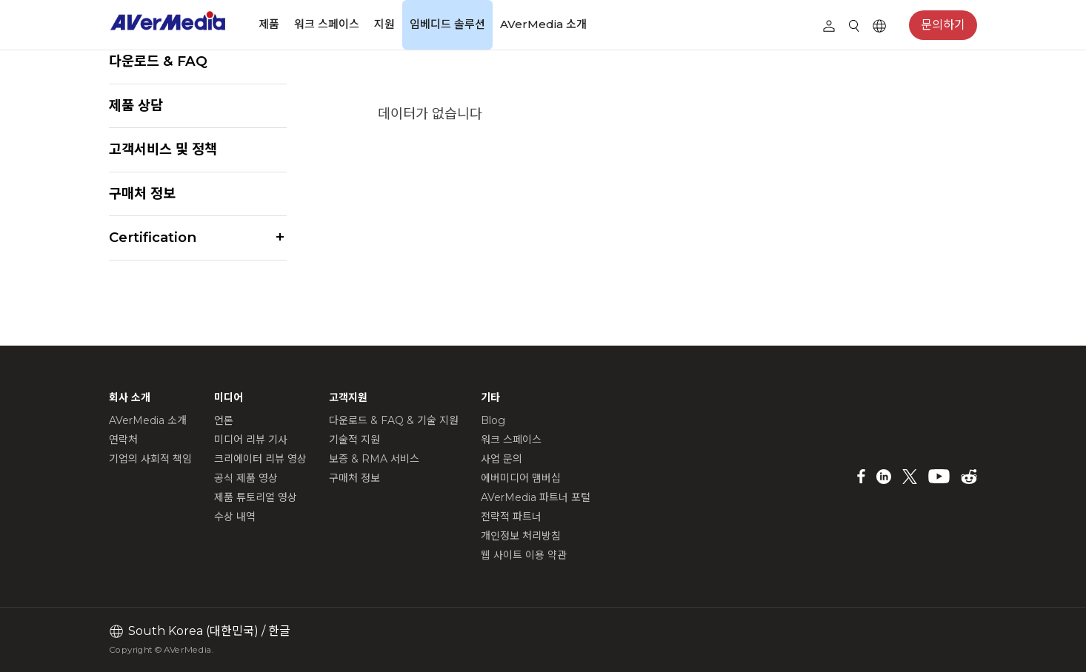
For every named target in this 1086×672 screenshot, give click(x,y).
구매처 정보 (142, 193)
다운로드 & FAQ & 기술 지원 (394, 420)
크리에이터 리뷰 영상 (260, 459)
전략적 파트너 (511, 516)
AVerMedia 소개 (543, 24)
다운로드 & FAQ (158, 61)
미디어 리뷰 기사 (250, 439)
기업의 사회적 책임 (150, 459)
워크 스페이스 (326, 24)
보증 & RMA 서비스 (374, 459)
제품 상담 (136, 105)
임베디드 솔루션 (447, 24)
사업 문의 (501, 459)
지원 (384, 24)
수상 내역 (235, 516)
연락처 (123, 439)
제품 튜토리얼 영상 (255, 497)
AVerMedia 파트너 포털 (535, 497)
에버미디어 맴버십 (521, 478)
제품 (269, 24)
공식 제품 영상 (246, 478)
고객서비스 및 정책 (163, 149)
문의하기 (943, 25)
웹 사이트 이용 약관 (524, 555)
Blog (493, 420)
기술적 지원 (354, 439)
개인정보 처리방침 (521, 535)
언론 (223, 420)
